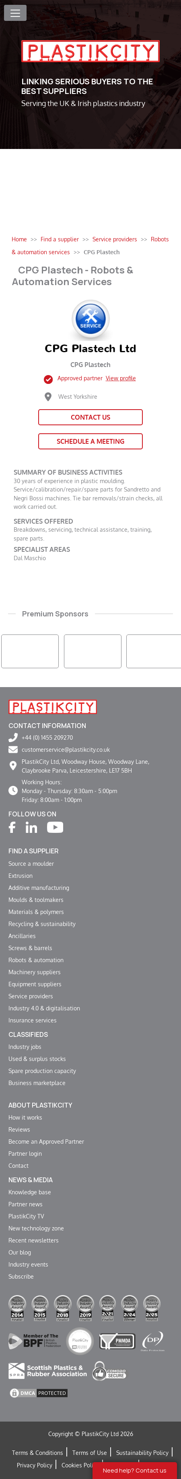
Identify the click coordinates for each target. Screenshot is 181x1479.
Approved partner (97, 377)
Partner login (25, 1153)
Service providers (30, 996)
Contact (18, 1165)
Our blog (19, 1252)
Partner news (25, 1204)
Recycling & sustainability (42, 923)
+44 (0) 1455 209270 (47, 737)
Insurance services (32, 1020)
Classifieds (28, 1034)
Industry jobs (24, 1046)
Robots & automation (36, 959)
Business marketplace (37, 1082)
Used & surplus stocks (37, 1058)
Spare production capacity (42, 1070)
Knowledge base (29, 1191)
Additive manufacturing (38, 887)
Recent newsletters (33, 1240)
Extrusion (20, 875)
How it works (25, 1117)
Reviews (19, 1129)
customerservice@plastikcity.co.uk (66, 749)
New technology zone (36, 1228)
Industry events (28, 1264)
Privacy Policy (34, 1465)
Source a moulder (31, 863)
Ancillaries (22, 935)
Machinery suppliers (34, 971)
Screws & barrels (30, 947)
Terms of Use (89, 1452)
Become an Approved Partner (46, 1141)
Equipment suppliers (35, 983)
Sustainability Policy (142, 1452)
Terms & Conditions (37, 1452)
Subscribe (21, 1276)
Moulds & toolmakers (36, 899)
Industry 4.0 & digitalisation (44, 1008)
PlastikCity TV (26, 1216)
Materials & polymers (36, 911)
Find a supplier (33, 851)
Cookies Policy (80, 1465)
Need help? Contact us (135, 1470)
